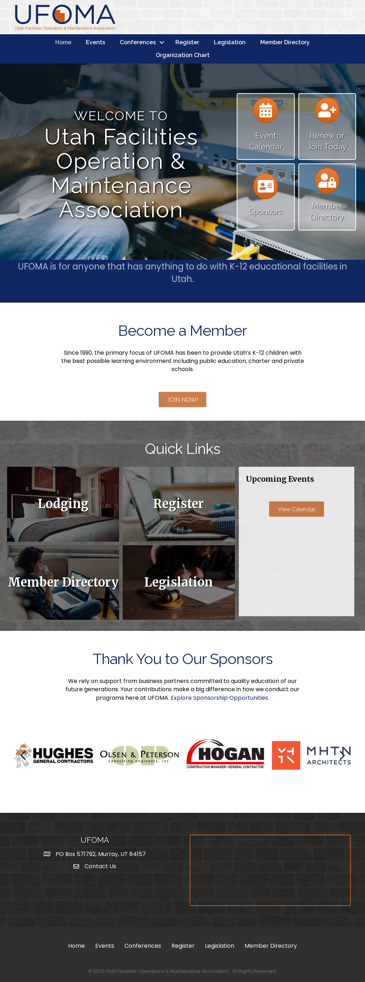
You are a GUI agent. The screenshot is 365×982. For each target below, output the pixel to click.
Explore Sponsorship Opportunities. (220, 698)
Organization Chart (183, 55)
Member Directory (285, 42)
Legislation (230, 42)
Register (187, 42)
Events (95, 42)
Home (63, 42)
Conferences (138, 42)
